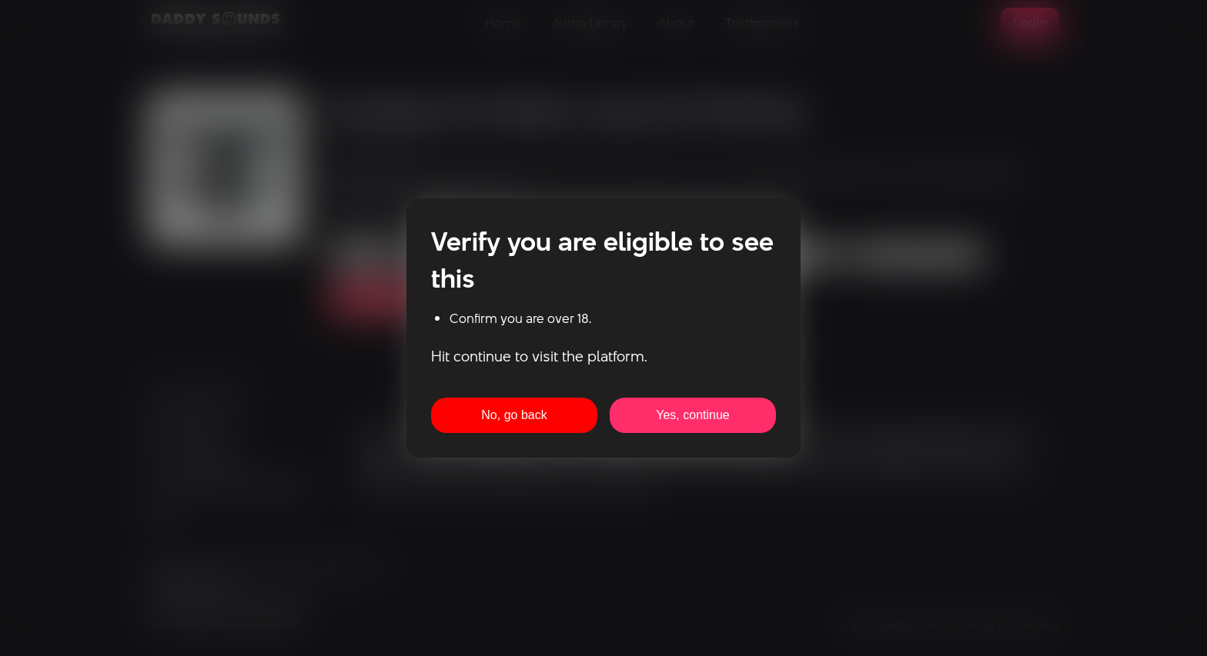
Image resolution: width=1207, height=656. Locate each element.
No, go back (514, 414)
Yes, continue (692, 414)
